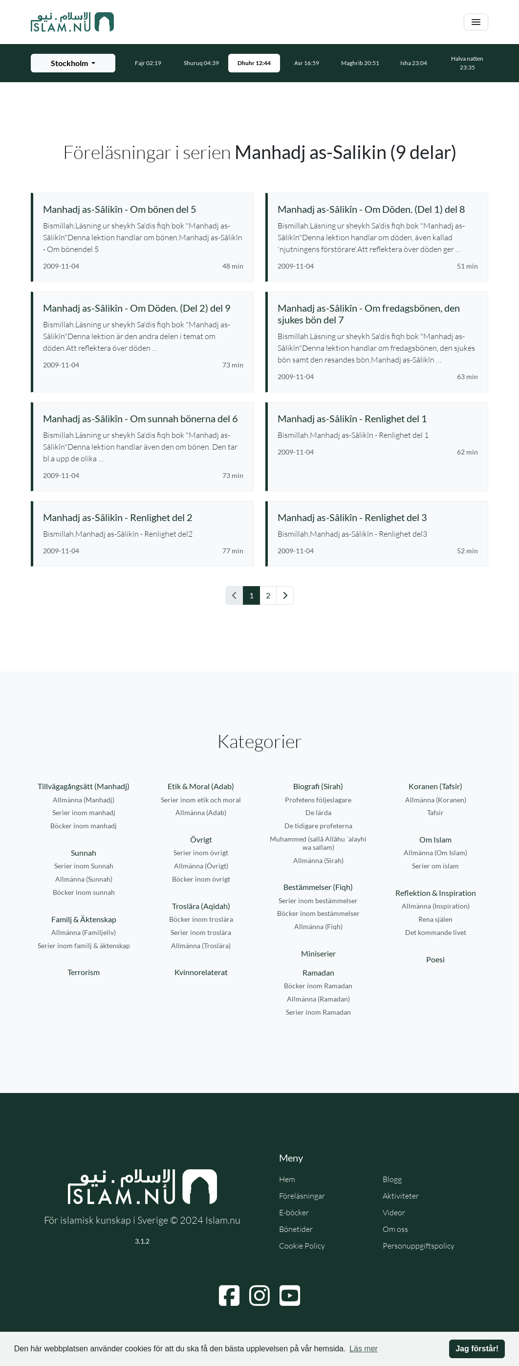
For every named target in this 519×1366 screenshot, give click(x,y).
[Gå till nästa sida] (285, 595)
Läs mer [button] (363, 1348)
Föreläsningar (302, 1196)
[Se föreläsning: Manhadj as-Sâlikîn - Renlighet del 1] (378, 418)
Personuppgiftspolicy (418, 1246)
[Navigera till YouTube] (290, 1295)
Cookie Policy (302, 1246)
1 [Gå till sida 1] (251, 595)
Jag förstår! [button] (476, 1348)
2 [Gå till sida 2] (268, 595)
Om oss (395, 1229)
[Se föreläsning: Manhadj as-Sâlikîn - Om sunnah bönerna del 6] (143, 418)
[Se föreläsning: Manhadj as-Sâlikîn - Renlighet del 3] (378, 517)
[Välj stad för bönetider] (73, 63)
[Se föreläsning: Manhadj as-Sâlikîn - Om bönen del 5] (143, 209)
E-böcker (294, 1212)
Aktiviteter (401, 1196)
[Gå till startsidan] (72, 22)
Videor (394, 1212)
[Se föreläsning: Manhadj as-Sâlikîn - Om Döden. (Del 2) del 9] (143, 308)
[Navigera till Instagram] (259, 1295)
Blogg (392, 1179)
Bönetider (296, 1229)
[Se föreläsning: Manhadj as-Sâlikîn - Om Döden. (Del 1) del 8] (378, 209)
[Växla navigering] (476, 22)
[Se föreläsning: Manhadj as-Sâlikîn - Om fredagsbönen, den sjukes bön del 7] (378, 313)
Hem (287, 1179)
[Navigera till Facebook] (229, 1295)
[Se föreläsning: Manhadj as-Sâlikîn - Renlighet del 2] (143, 517)
